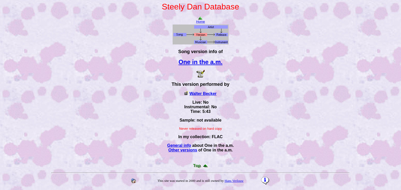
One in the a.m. (200, 61)
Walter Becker (203, 93)
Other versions (182, 150)
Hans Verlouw (234, 181)
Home (200, 20)
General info (179, 145)
